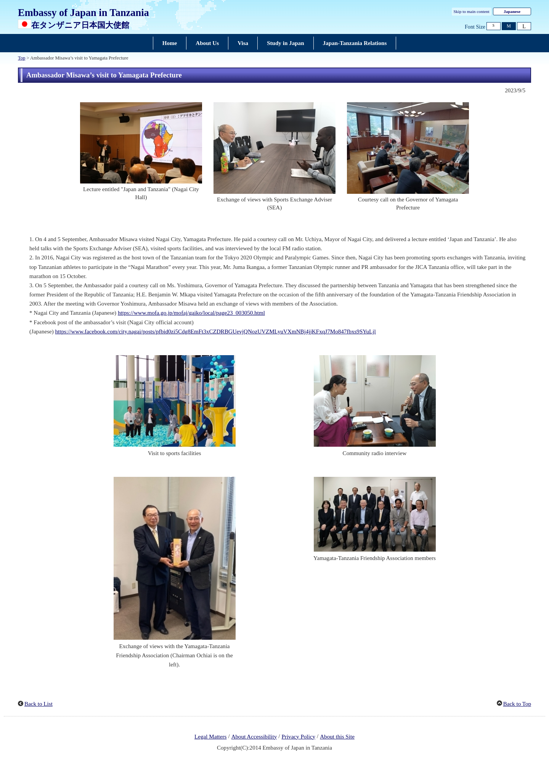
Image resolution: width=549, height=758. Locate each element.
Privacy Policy (298, 737)
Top (21, 58)
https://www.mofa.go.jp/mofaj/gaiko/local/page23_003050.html (191, 313)
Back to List (38, 704)
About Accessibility (254, 737)
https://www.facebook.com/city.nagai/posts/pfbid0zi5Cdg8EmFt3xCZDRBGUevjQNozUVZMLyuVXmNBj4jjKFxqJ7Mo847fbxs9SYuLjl (215, 331)
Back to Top (517, 704)
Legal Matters (210, 737)
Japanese (512, 11)
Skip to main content (472, 11)
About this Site (337, 737)
